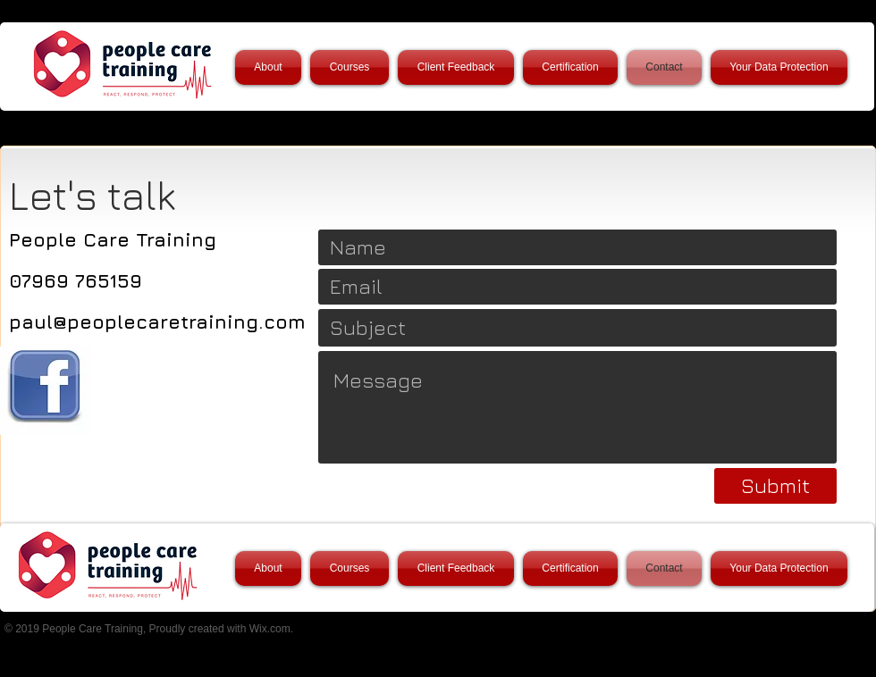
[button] (349, 67)
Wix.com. (271, 629)
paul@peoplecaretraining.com (157, 322)
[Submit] (775, 486)
